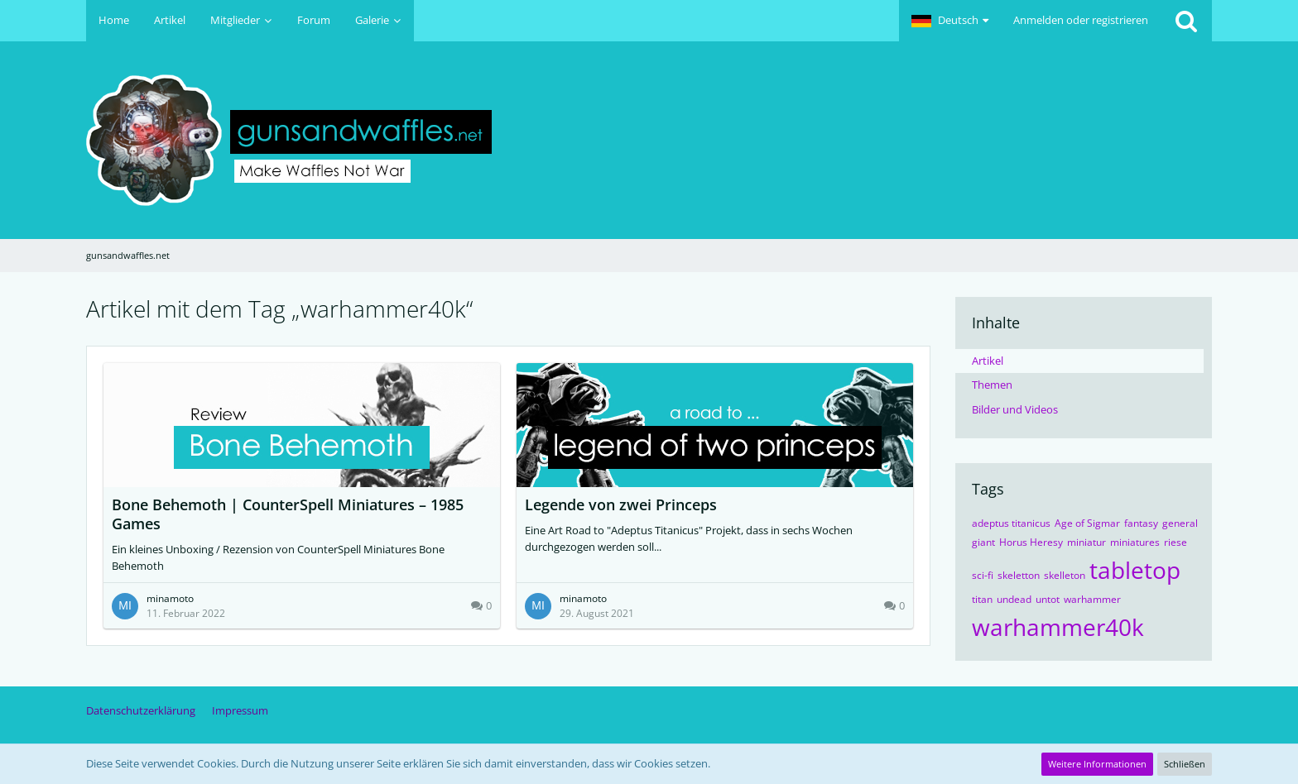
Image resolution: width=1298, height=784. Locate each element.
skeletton (1019, 575)
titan (982, 599)
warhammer (1092, 599)
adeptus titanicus (1011, 523)
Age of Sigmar (1087, 523)
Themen (992, 384)
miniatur (1086, 542)
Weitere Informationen (1097, 764)
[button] (950, 20)
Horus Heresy (1031, 542)
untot (1048, 599)
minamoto (170, 598)
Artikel (987, 360)
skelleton (1064, 575)
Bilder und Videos (1015, 409)
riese (1175, 542)
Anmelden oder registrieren (1080, 19)
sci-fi (982, 575)
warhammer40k (1058, 627)
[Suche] (1186, 20)
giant (983, 542)
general (1180, 523)
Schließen (1184, 764)
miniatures (1135, 542)
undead (1014, 599)
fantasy (1141, 523)
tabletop (1134, 570)
